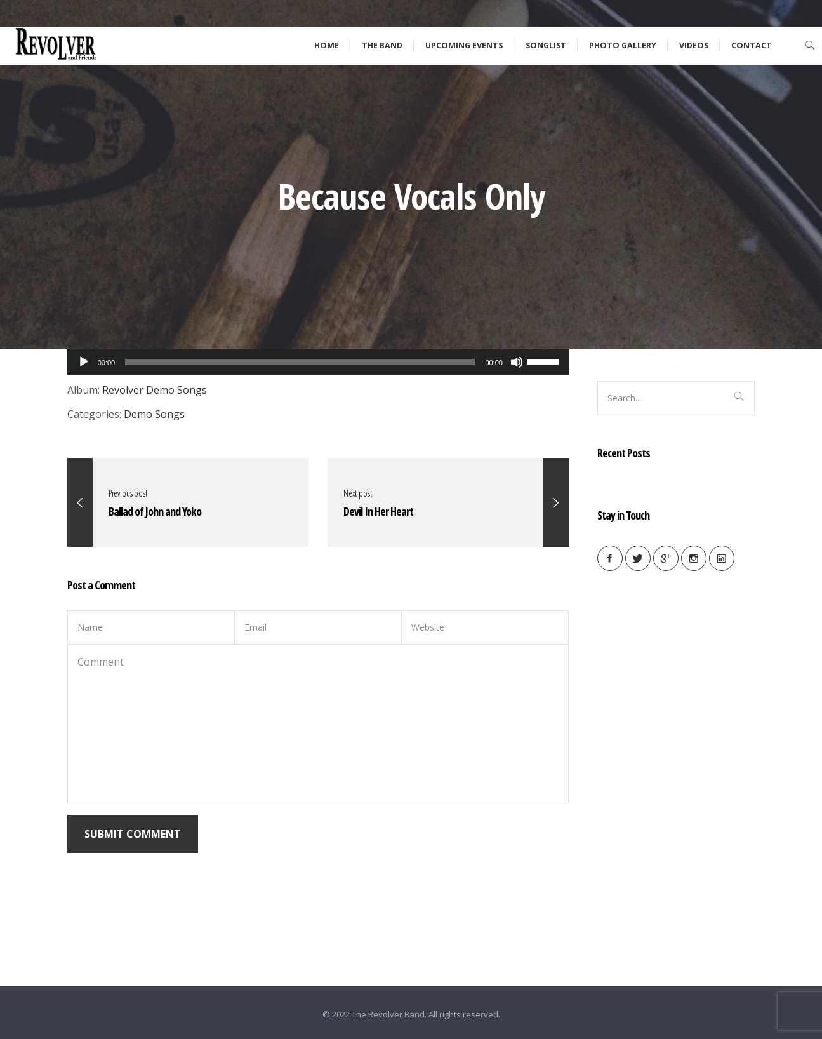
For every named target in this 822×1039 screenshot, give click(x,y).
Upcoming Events (464, 45)
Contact (751, 45)
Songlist (546, 45)
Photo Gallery (622, 45)
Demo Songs (154, 414)
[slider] (544, 360)
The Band (382, 45)
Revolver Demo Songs (154, 390)
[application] (318, 362)
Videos (693, 45)
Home (326, 45)
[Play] (83, 362)
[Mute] (516, 362)
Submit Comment (132, 834)
